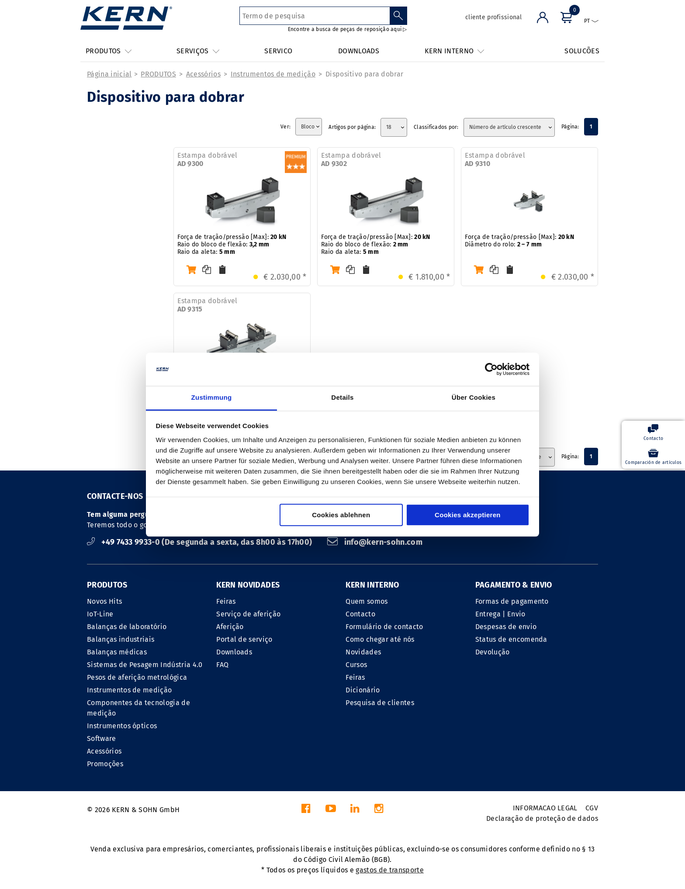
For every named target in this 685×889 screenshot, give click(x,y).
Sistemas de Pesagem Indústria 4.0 (145, 665)
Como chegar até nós (380, 639)
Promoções (105, 764)
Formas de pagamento (512, 601)
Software (101, 738)
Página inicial (109, 74)
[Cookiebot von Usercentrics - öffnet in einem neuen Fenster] (491, 369)
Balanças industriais (120, 639)
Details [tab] (342, 397)
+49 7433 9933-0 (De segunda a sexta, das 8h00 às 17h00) (200, 542)
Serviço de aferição (248, 614)
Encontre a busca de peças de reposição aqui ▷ (347, 29)
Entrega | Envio (500, 614)
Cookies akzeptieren (468, 515)
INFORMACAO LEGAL (545, 808)
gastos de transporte (389, 870)
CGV (591, 808)
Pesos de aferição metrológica (137, 677)
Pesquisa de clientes (380, 703)
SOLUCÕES (581, 51)
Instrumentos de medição (273, 74)
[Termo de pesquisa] (314, 16)
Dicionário (363, 690)
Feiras (225, 601)
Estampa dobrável (207, 159)
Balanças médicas (117, 652)
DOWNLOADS (358, 51)
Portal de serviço (244, 639)
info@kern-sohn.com (374, 542)
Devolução (492, 652)
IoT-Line (100, 614)
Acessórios (203, 74)
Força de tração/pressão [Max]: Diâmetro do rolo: (519, 240)
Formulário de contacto (384, 627)
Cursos (356, 665)
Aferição (230, 627)
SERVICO (278, 51)
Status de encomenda (511, 639)
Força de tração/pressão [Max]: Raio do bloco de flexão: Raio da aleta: (232, 244)
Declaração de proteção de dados (542, 818)
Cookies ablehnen (341, 515)
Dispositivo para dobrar (364, 74)
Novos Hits (104, 601)
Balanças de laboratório (126, 627)
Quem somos (366, 601)
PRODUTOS (158, 74)
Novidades (363, 652)
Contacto (360, 614)
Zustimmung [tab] (211, 397)
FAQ (222, 665)
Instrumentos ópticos (122, 726)
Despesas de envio (505, 627)
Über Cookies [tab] (473, 397)
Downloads (234, 652)
